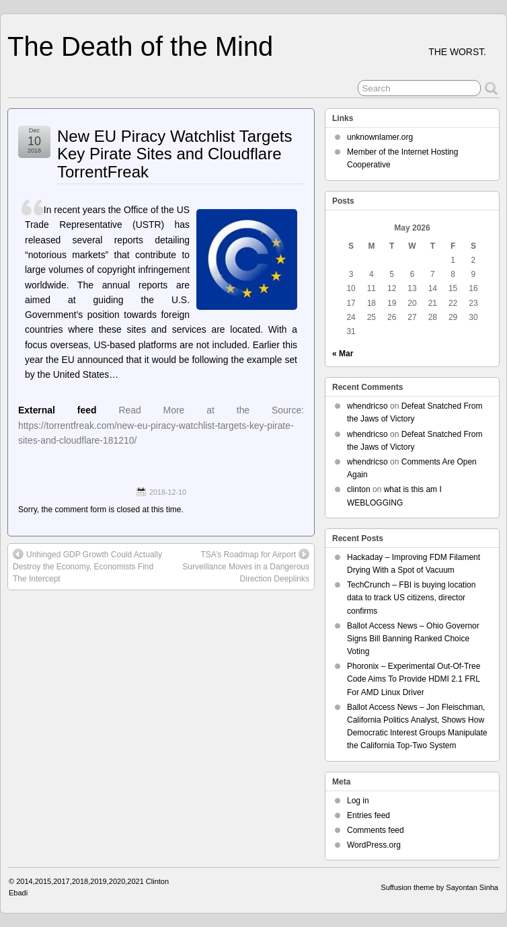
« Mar (342, 353)
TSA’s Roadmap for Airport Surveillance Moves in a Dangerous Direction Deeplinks (245, 566)
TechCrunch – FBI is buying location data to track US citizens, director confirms (411, 597)
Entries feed (368, 815)
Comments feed (375, 830)
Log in (358, 800)
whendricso (367, 406)
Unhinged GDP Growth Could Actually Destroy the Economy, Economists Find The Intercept (87, 566)
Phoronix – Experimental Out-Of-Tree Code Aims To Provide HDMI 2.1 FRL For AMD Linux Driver (413, 678)
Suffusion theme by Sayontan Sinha (439, 887)
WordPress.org (374, 845)
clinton (358, 489)
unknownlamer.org (380, 137)
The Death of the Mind (140, 46)
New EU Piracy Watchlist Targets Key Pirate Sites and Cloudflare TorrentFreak (174, 154)
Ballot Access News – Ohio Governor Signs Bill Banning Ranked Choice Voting (413, 638)
